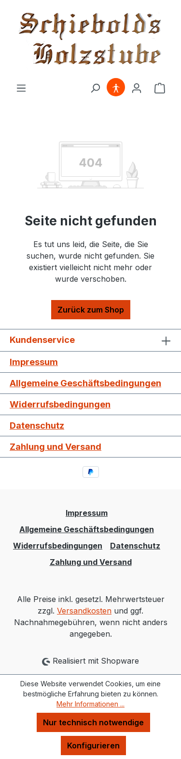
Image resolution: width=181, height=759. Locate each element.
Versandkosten (84, 610)
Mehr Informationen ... (90, 704)
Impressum (34, 362)
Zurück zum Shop (90, 309)
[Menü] (21, 87)
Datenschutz (37, 425)
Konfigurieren (93, 745)
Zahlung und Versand (55, 447)
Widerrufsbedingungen (60, 404)
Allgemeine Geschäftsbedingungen (85, 383)
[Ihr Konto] (136, 87)
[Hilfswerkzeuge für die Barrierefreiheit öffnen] (116, 87)
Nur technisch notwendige (93, 722)
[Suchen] (95, 87)
